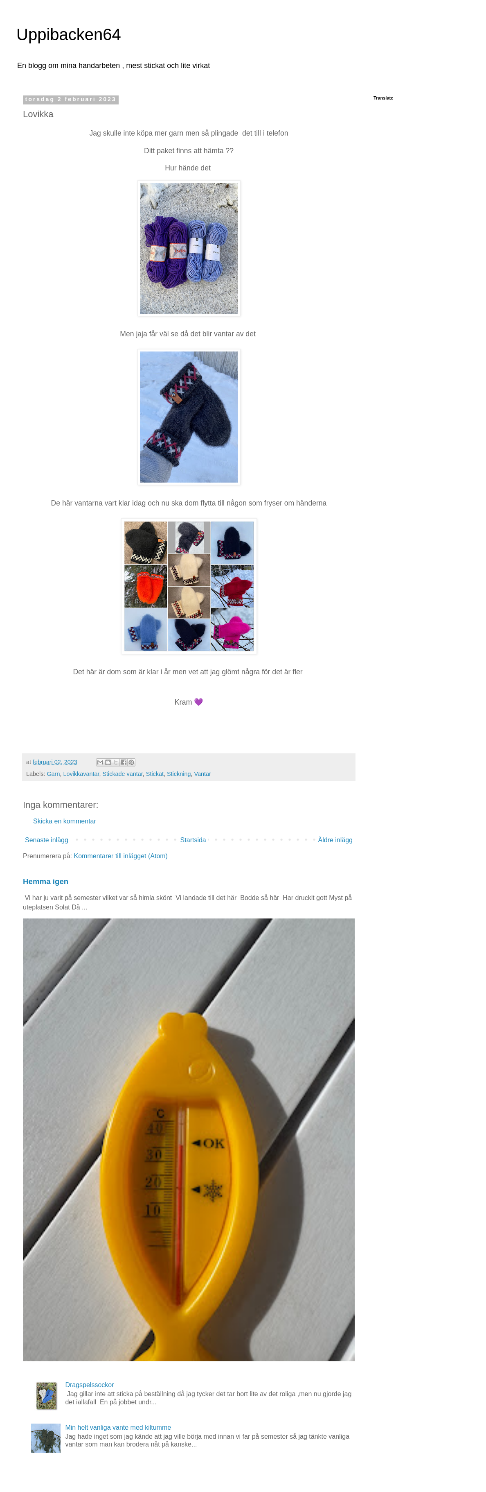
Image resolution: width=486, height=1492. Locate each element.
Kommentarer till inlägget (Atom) (121, 856)
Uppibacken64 (68, 34)
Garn (53, 774)
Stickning (179, 774)
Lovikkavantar (81, 774)
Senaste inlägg (46, 840)
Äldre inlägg (335, 840)
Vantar (202, 774)
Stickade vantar (122, 774)
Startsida (193, 840)
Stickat (155, 774)
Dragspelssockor (89, 1384)
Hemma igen (45, 881)
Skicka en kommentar (64, 821)
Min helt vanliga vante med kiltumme (118, 1427)
